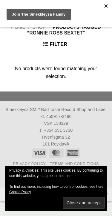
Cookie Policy (20, 192)
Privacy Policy (29, 164)
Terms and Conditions (74, 164)
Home (18, 27)
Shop (39, 27)
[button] (55, 44)
